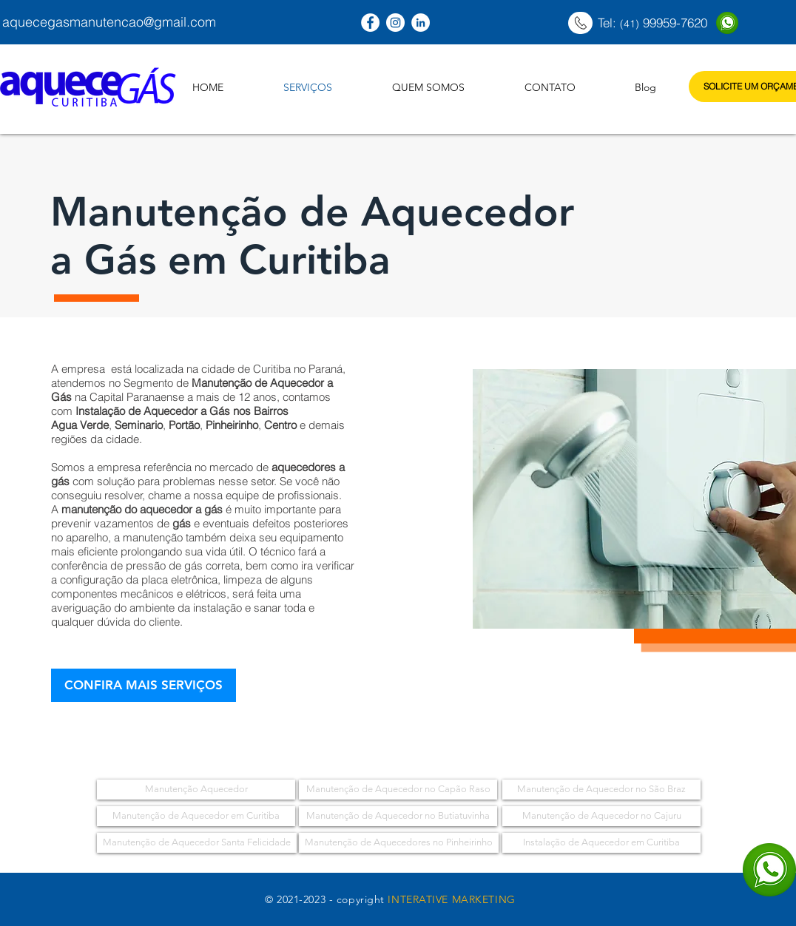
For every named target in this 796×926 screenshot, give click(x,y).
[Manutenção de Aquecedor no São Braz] (601, 790)
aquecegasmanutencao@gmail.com (109, 21)
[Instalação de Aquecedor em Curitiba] (601, 843)
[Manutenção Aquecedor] (196, 790)
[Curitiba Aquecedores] (370, 22)
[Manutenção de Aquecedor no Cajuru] (601, 816)
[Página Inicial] (580, 23)
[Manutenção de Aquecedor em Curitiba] (196, 816)
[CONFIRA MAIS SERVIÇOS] (143, 685)
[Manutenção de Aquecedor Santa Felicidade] (197, 843)
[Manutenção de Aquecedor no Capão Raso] (398, 790)
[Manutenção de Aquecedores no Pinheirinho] (399, 843)
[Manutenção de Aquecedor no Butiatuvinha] (398, 816)
